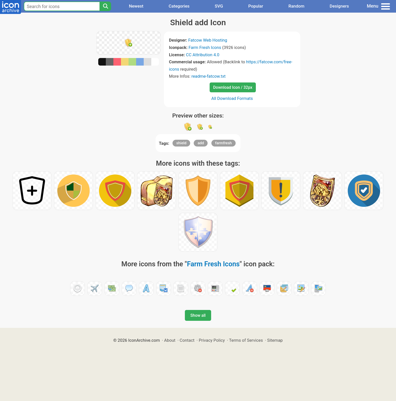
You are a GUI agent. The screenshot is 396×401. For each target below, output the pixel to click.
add (200, 143)
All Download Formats (232, 98)
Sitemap (275, 340)
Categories (179, 6)
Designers (339, 6)
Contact (187, 340)
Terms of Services (246, 340)
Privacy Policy (212, 340)
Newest (136, 6)
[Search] (105, 6)
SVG (219, 6)
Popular (255, 6)
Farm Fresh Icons (205, 47)
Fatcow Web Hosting (207, 40)
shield (181, 143)
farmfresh (223, 143)
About (170, 340)
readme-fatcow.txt (208, 76)
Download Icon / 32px (232, 87)
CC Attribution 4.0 (202, 54)
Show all (198, 315)
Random (296, 6)
